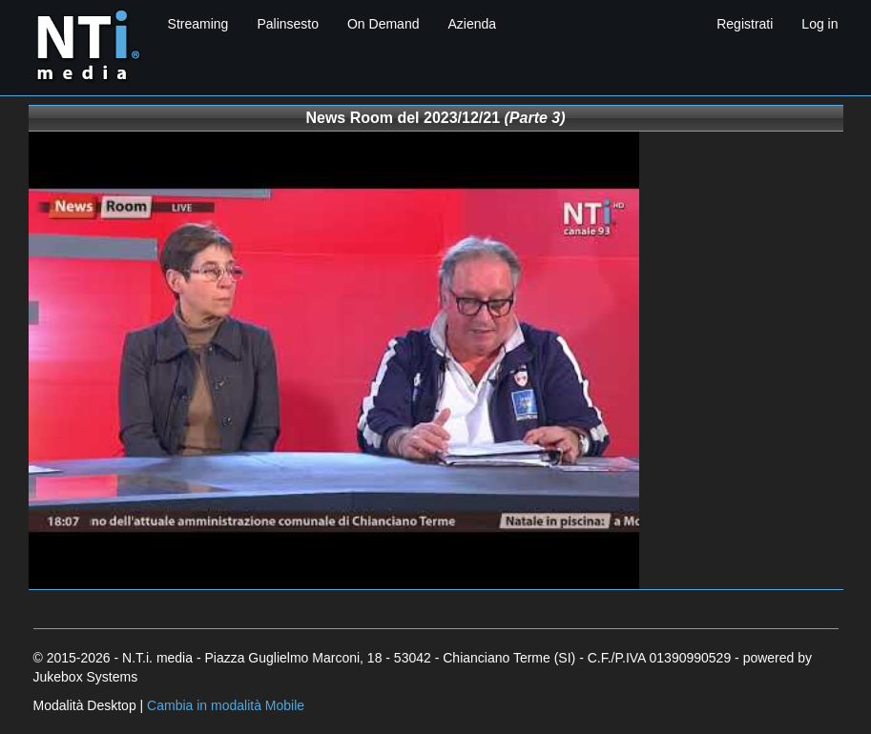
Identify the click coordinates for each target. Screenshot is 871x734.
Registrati (744, 23)
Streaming (198, 23)
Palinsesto (288, 23)
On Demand (383, 23)
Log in (819, 23)
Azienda (471, 23)
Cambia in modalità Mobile (225, 705)
